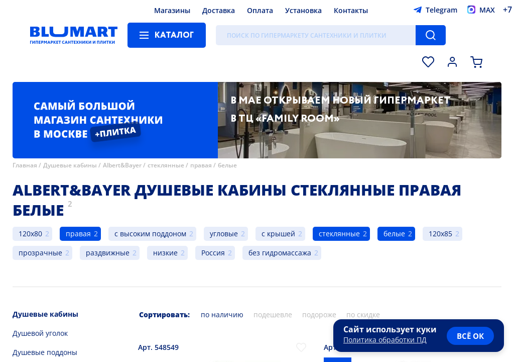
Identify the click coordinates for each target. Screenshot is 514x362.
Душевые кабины (70, 165)
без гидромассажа (279, 252)
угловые (224, 233)
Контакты (351, 10)
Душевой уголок (40, 333)
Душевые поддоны (45, 352)
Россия (213, 252)
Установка (303, 10)
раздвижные (108, 252)
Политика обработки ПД (385, 339)
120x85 (440, 233)
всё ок (470, 336)
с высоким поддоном (150, 233)
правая (201, 165)
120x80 (30, 233)
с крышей (278, 233)
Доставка (218, 10)
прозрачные (40, 252)
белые (227, 165)
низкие (165, 252)
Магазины (172, 10)
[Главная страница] (73, 35)
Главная (25, 165)
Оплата (260, 10)
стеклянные (166, 165)
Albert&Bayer (122, 165)
